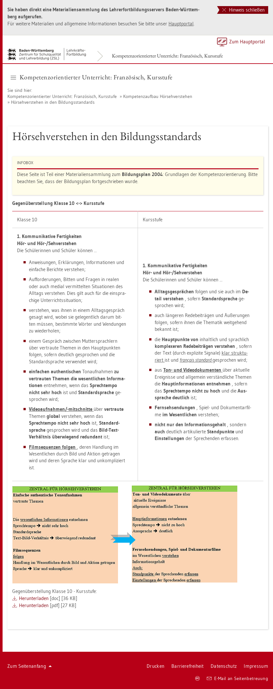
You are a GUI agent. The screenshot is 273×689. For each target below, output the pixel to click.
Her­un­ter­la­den (34, 598)
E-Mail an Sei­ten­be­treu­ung (237, 678)
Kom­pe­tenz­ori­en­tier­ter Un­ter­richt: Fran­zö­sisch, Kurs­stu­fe (167, 55)
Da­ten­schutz (224, 666)
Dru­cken (155, 666)
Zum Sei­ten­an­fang (29, 666)
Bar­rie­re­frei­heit (187, 666)
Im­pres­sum (256, 666)
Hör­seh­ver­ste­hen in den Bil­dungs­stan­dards (53, 102)
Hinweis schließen (243, 10)
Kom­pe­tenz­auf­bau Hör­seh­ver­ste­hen (157, 96)
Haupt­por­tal (181, 24)
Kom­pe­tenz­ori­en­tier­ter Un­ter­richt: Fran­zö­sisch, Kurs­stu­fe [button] (92, 77)
